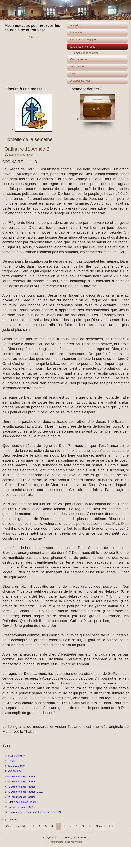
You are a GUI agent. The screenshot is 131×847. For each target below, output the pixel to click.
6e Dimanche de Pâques (21, 776)
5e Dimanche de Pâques (21, 781)
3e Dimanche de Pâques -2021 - (25, 791)
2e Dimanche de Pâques (21, 796)
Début (8, 826)
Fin (111, 826)
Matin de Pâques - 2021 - (23, 801)
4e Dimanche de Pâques (21, 786)
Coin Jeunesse (78, 59)
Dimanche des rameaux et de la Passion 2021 (35, 812)
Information (76, 32)
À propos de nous (80, 80)
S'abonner (33, 37)
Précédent (22, 826)
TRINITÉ (12, 761)
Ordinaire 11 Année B (27, 149)
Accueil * (75, 25)
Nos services (77, 66)
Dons (73, 73)
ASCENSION (15, 771)
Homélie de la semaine (85, 52)
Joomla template (56, 842)
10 (90, 826)
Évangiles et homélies (82, 46)
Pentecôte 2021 (16, 766)
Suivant (100, 826)
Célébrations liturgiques (83, 39)
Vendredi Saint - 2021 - (22, 807)
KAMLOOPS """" (16, 756)
